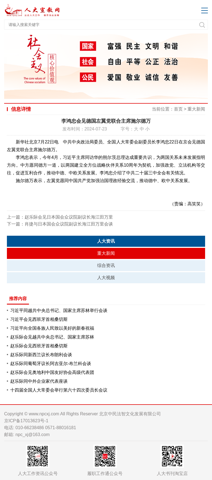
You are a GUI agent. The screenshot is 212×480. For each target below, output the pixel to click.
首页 (178, 109)
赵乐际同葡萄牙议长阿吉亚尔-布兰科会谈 (50, 363)
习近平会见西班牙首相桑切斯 (39, 319)
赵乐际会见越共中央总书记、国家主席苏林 (52, 337)
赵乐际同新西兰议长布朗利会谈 (41, 354)
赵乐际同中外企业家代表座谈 (39, 381)
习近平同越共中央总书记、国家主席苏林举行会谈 (58, 310)
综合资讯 (106, 265)
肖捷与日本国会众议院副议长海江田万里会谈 (69, 224)
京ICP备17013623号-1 (26, 420)
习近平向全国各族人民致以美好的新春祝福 (52, 328)
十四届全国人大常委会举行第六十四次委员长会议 (58, 390)
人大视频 (106, 277)
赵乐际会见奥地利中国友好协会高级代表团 (52, 372)
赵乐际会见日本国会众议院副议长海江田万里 (69, 217)
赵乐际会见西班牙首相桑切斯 (39, 345)
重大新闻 (196, 109)
